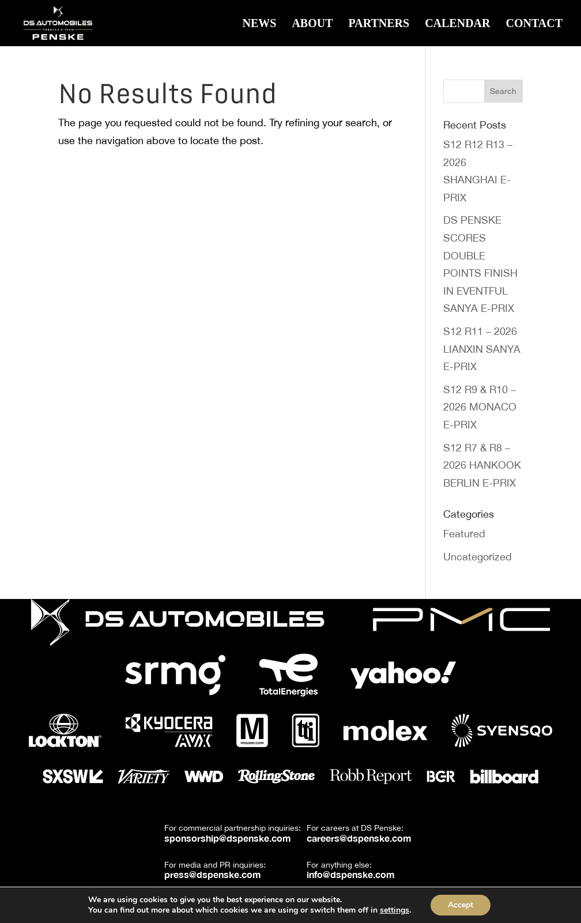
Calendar (457, 24)
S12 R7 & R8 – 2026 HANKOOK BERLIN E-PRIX (482, 465)
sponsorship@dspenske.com (227, 837)
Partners (379, 24)
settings (394, 910)
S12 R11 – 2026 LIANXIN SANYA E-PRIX (481, 348)
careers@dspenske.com (359, 837)
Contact (534, 24)
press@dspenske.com (212, 874)
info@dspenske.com (351, 874)
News (259, 24)
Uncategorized (477, 557)
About (312, 24)
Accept (460, 904)
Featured (464, 534)
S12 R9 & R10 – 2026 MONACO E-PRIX (479, 407)
